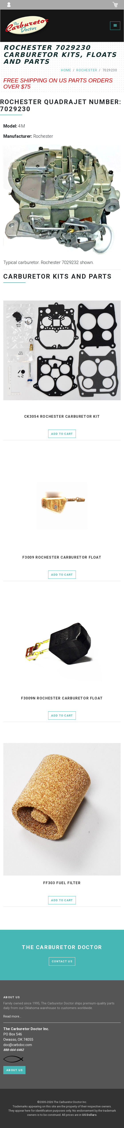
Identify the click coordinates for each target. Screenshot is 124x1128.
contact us (62, 961)
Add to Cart (62, 433)
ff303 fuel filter (62, 883)
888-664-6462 (13, 1050)
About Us (14, 1070)
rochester (86, 70)
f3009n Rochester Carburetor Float (62, 698)
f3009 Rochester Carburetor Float (61, 557)
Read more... (12, 1016)
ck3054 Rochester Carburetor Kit (62, 417)
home (66, 70)
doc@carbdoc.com (17, 1045)
